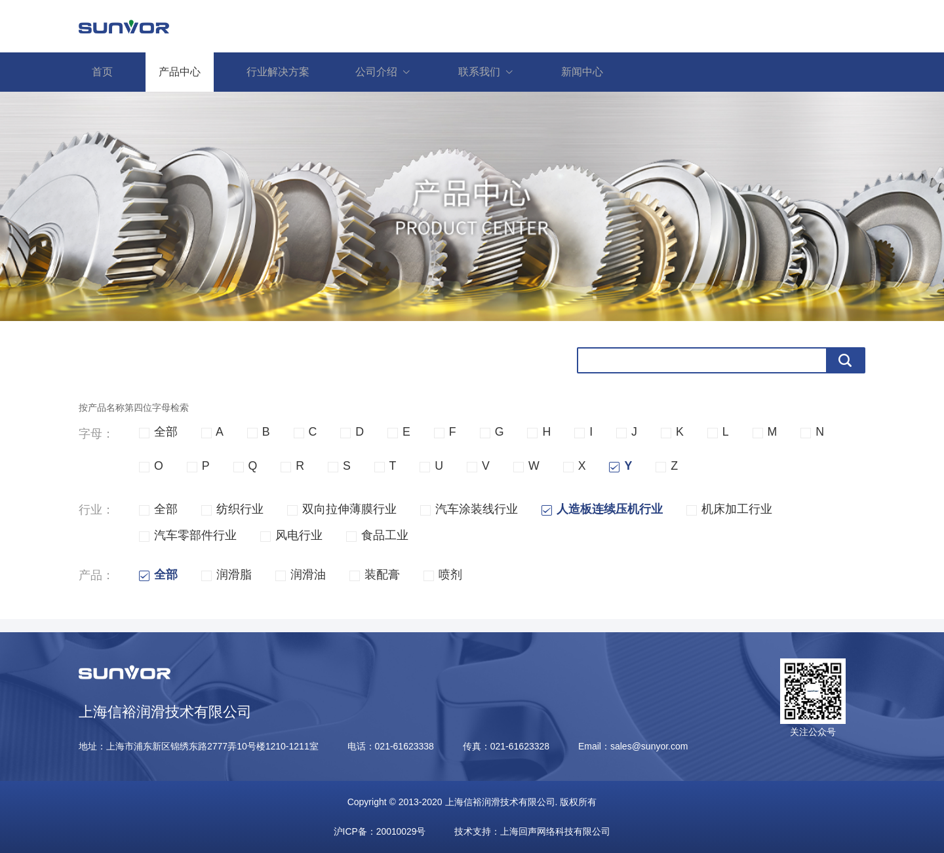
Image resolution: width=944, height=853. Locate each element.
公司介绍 (390, 72)
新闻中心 (582, 71)
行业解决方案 (277, 71)
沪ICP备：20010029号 (379, 831)
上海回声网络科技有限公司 (556, 831)
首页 (102, 71)
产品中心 (180, 71)
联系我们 (493, 72)
